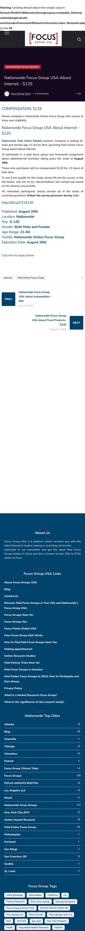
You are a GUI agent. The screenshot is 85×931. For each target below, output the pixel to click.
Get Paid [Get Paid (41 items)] (21, 921)
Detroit (8, 761)
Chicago (9, 746)
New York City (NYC (17, 812)
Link (75, 195)
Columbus (10, 754)
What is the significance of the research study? (34, 702)
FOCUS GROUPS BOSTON (21, 783)
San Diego (10, 849)
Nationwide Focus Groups (22, 67)
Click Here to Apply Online (18, 255)
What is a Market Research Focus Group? (30, 695)
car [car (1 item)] (65, 895)
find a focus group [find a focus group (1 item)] (40, 901)
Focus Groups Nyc (15, 622)
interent (8, 277)
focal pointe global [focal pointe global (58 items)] (65, 901)
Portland (10, 842)
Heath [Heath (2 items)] (9, 927)
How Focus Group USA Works (23, 635)
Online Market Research (19, 820)
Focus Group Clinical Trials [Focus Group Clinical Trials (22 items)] (20, 908)
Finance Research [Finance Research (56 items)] (15, 901)
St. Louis (9, 871)
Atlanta (9, 724)
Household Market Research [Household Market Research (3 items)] (33, 927)
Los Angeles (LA (14, 790)
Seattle (8, 864)
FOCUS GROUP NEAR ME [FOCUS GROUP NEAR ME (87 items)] (54, 908)
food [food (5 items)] (8, 921)
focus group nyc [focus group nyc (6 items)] (14, 914)
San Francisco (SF (15, 856)
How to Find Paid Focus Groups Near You (30, 642)
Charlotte (10, 739)
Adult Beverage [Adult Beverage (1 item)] (14, 895)
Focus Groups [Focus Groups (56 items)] (36, 914)
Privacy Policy (13, 688)
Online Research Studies (20, 656)
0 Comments (42, 93)
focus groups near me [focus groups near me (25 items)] (60, 914)
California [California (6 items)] (53, 895)
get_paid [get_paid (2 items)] (36, 921)
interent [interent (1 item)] (58, 927)
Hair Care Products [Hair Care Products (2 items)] (57, 921)
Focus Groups (13, 776)
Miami (8, 798)
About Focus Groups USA (20, 582)
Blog (7, 589)
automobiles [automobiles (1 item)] (35, 895)
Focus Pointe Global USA (20, 628)
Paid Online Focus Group (31, 277)
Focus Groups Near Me (18, 615)
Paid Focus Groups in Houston (23, 669)
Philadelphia (12, 834)
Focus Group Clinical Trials (21, 768)
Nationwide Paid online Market (22, 141)
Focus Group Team (21, 93)
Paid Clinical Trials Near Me (22, 663)
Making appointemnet (18, 649)
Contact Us (11, 596)
